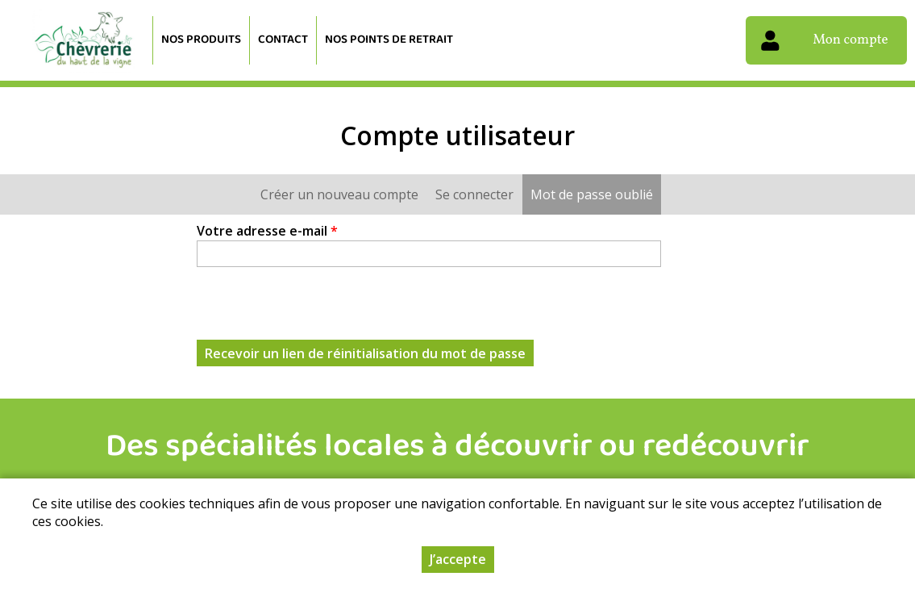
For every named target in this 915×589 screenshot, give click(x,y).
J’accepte (458, 559)
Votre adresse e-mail (267, 231)
